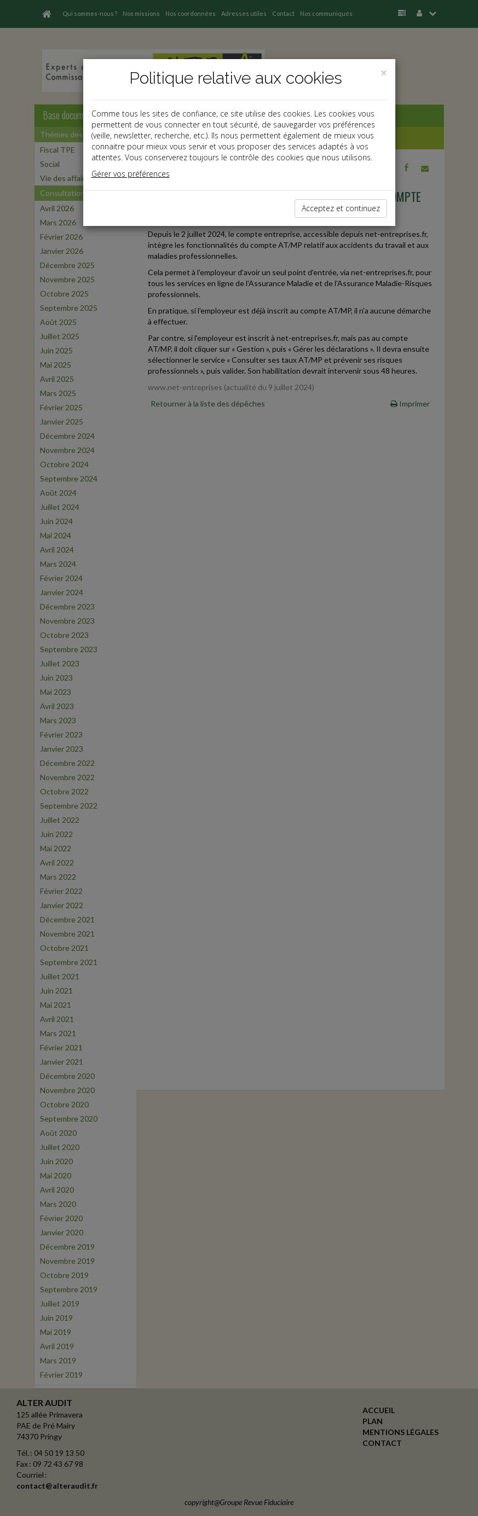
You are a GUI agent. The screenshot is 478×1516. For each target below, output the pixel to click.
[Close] (384, 73)
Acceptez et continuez (341, 208)
